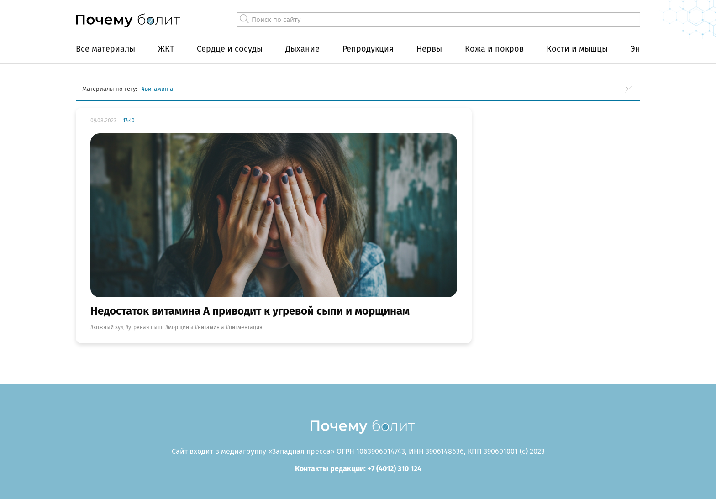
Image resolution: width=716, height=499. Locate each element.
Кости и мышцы (577, 49)
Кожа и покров (494, 49)
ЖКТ (166, 49)
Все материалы (105, 49)
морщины (180, 327)
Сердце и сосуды (230, 49)
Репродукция (368, 49)
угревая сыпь (145, 327)
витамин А (211, 327)
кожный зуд (108, 327)
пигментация (246, 327)
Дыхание (302, 49)
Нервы (429, 49)
